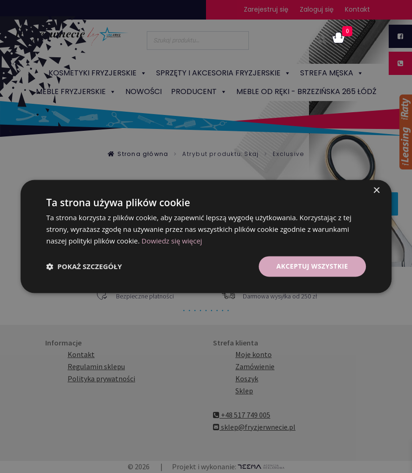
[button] (84, 266)
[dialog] (206, 236)
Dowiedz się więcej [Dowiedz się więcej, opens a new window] (172, 240)
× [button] (376, 190)
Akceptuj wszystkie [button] (312, 266)
